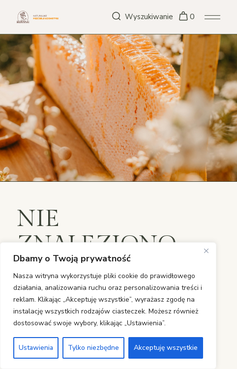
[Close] (206, 250)
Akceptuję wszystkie (166, 347)
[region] (108, 305)
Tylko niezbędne (93, 347)
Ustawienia (36, 347)
